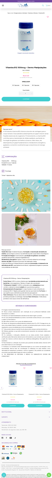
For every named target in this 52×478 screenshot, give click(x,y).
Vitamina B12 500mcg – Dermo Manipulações (26, 278)
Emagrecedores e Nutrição (20, 13)
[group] (26, 40)
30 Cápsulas (15, 85)
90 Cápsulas (35, 85)
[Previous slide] (1, 388)
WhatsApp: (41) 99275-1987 (9, 427)
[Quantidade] (26, 94)
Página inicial (10, 13)
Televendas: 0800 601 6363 (9, 425)
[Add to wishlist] (48, 17)
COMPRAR (26, 99)
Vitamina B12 (41, 13)
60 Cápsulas (25, 85)
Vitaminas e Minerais (33, 13)
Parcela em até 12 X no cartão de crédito (26, 1)
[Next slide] (50, 388)
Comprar (13, 405)
